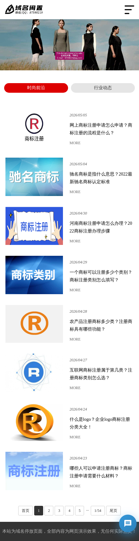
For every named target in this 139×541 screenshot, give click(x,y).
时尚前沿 (36, 87)
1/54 (97, 510)
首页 (25, 510)
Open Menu (129, 9)
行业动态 (103, 87)
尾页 (113, 510)
